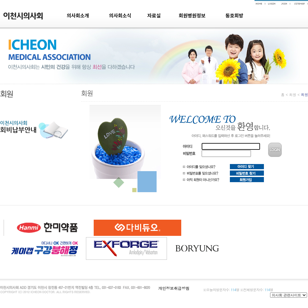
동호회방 (234, 15)
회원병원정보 (192, 15)
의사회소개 (78, 15)
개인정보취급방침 (173, 288)
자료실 (153, 15)
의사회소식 (120, 15)
